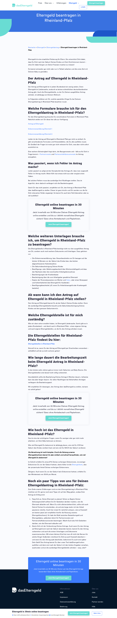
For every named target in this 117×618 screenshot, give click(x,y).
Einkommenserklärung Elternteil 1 (40, 129)
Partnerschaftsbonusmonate (65, 154)
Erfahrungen (61, 3)
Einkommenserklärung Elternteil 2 (40, 134)
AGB (61, 592)
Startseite (31, 47)
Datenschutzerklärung (68, 602)
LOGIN (83, 7)
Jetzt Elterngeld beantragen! (58, 224)
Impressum (64, 597)
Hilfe (93, 606)
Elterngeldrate (77, 464)
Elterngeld (74, 3)
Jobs (93, 592)
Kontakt (94, 597)
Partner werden (97, 602)
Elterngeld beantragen (96, 3)
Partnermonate (45, 154)
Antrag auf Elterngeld (35, 124)
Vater (68, 280)
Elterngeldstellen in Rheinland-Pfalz (41, 344)
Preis (40, 3)
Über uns (49, 3)
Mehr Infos (97, 613)
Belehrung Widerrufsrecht (65, 608)
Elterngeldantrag (52, 47)
